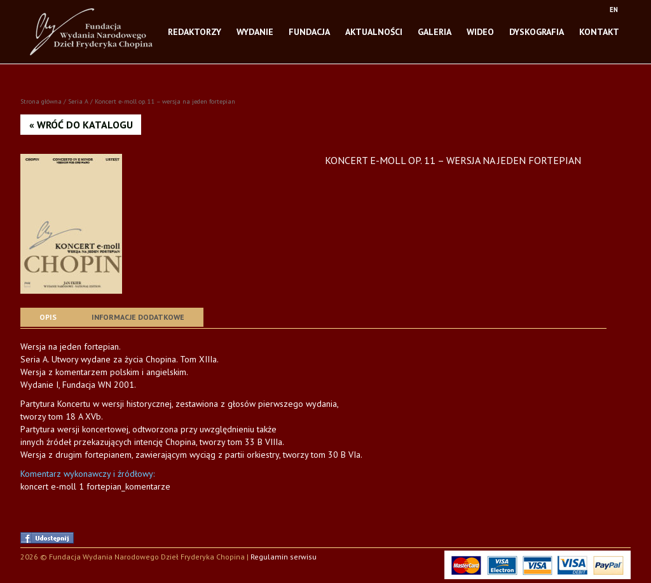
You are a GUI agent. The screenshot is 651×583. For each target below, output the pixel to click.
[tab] (48, 317)
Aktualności (373, 28)
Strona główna (41, 101)
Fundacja (309, 28)
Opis (48, 317)
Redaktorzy (194, 28)
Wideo (480, 28)
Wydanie (254, 28)
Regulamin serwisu (283, 556)
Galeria (434, 28)
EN (614, 9)
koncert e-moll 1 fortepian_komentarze (95, 486)
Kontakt (599, 28)
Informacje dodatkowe (138, 317)
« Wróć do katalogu (81, 124)
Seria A (78, 101)
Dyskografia (536, 28)
